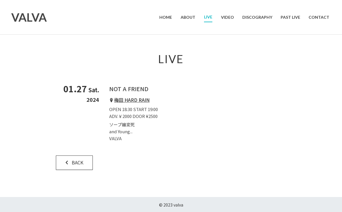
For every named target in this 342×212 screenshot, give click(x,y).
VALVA (29, 17)
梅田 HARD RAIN (132, 99)
